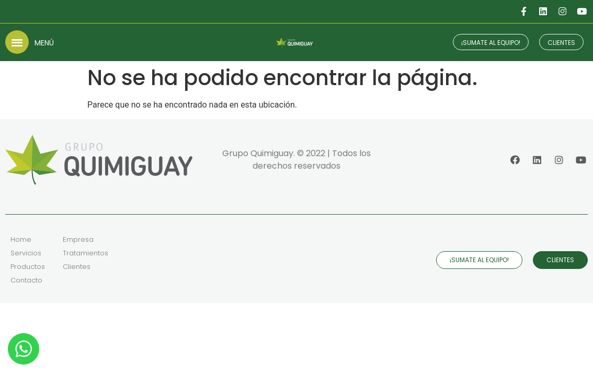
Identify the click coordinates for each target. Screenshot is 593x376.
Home (20, 239)
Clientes (76, 267)
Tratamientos (85, 253)
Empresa (78, 239)
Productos (27, 267)
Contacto (26, 280)
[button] (17, 42)
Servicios (25, 253)
